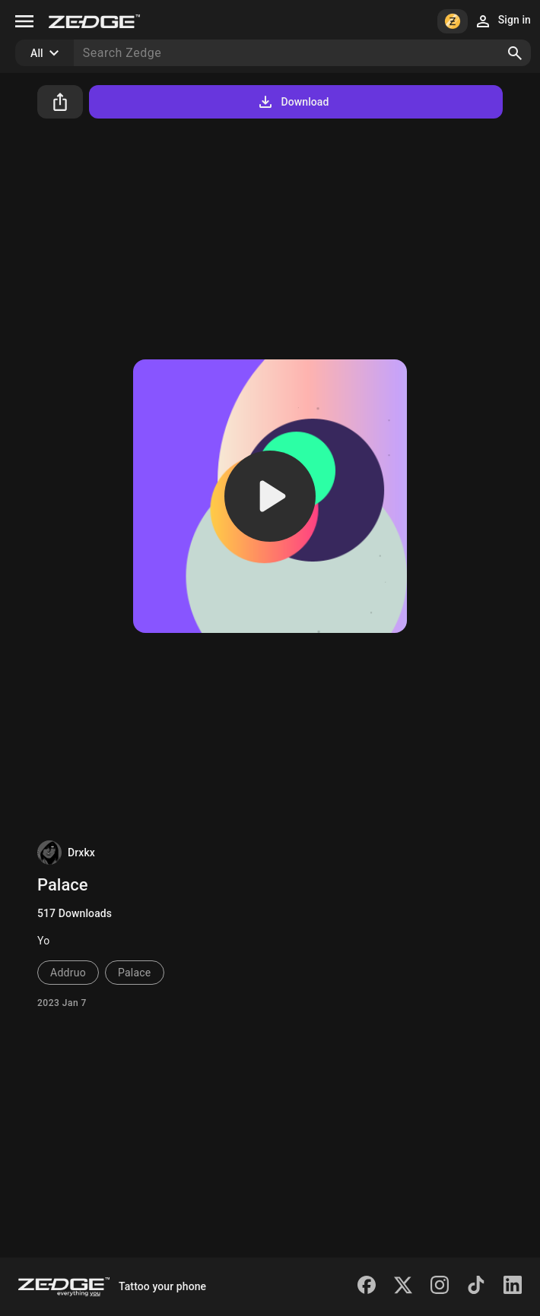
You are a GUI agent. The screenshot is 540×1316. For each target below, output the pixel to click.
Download (292, 102)
